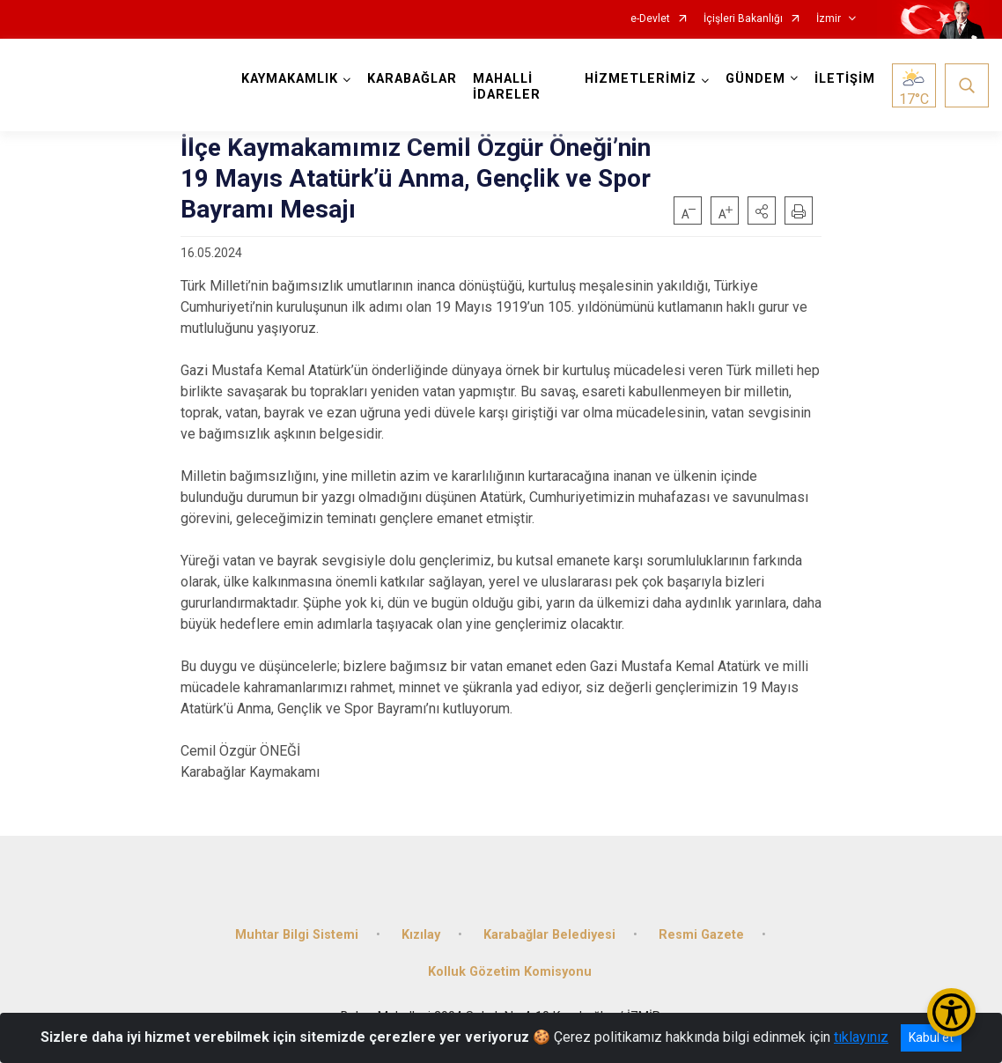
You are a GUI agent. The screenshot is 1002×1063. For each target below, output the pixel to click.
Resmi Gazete (701, 934)
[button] (762, 210)
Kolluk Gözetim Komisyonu (510, 971)
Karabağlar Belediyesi (549, 934)
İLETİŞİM (844, 78)
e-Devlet (650, 19)
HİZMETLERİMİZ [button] (640, 78)
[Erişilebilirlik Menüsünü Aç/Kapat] (951, 1012)
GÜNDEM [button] (755, 78)
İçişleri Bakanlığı (743, 19)
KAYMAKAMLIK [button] (289, 78)
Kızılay (421, 934)
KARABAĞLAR (412, 78)
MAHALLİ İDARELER (507, 86)
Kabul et (931, 1037)
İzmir (828, 19)
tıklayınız (861, 1037)
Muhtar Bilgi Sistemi (296, 934)
